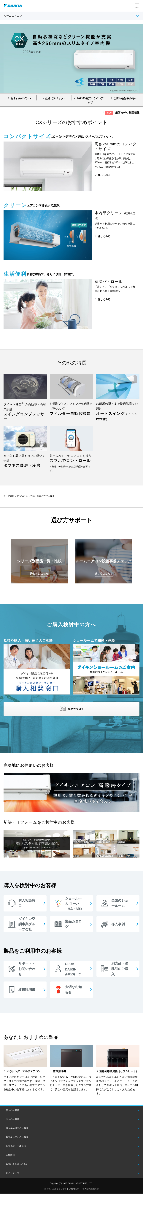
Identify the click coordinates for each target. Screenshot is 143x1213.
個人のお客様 (12, 1110)
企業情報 (10, 1155)
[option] (71, 58)
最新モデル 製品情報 (122, 113)
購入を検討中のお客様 (17, 1128)
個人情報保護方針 (90, 1189)
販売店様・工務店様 (16, 1146)
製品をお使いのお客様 (17, 1137)
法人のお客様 (12, 1119)
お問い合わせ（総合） (17, 1164)
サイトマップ (12, 1173)
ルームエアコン (13, 15)
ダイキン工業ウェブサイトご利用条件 (61, 1189)
